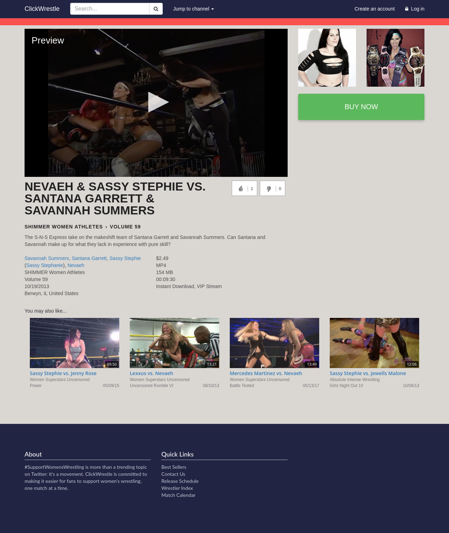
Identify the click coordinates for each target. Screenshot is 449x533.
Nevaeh (75, 265)
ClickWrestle (42, 8)
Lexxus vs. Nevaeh (151, 373)
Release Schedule (180, 481)
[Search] (156, 9)
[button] (156, 102)
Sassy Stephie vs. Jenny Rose (63, 373)
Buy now (361, 107)
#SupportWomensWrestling (54, 467)
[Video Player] (156, 103)
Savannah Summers (47, 258)
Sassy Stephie (125, 258)
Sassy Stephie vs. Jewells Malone (368, 373)
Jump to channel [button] (193, 9)
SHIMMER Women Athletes (64, 226)
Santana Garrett (89, 258)
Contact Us (173, 474)
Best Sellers (173, 467)
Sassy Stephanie (44, 265)
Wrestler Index (177, 488)
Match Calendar (178, 495)
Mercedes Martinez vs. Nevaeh (266, 373)
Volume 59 (125, 226)
